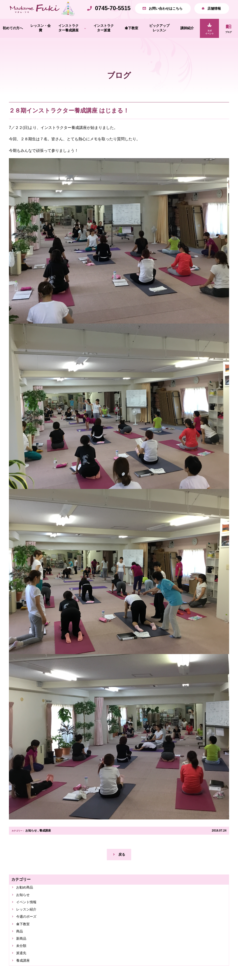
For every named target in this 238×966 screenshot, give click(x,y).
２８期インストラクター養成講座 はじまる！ (69, 121)
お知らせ (31, 841)
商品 (20, 947)
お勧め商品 (26, 899)
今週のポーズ (28, 931)
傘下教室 (24, 939)
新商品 (22, 955)
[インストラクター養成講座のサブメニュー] (85, 39)
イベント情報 (28, 915)
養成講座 (45, 841)
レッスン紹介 (28, 923)
